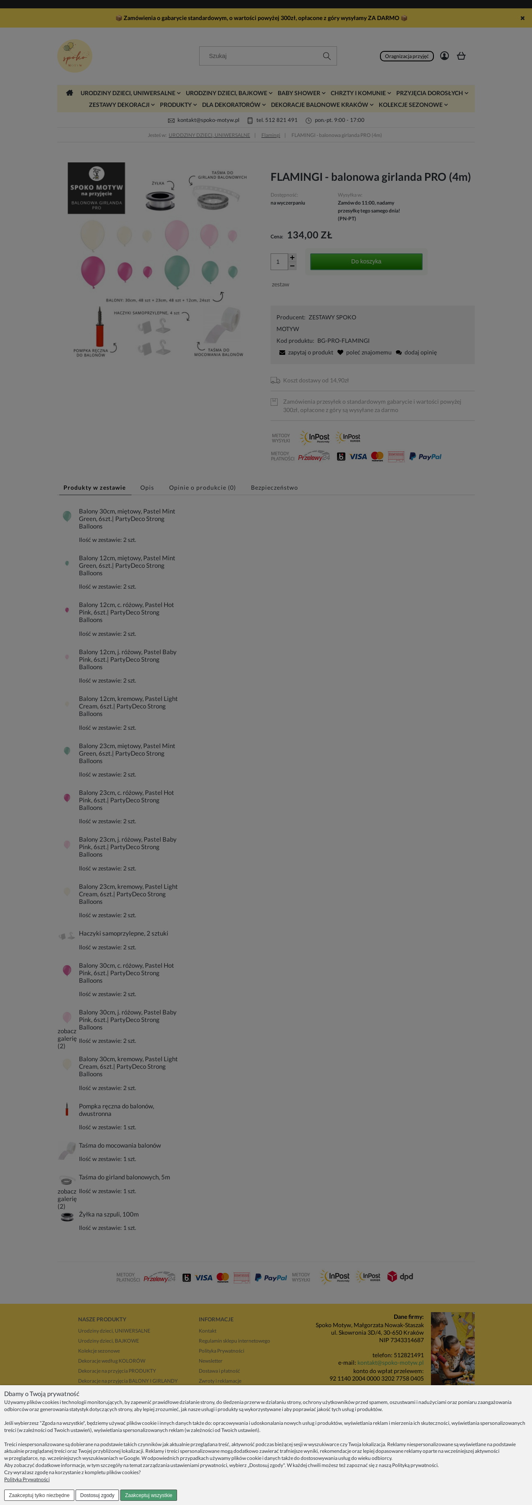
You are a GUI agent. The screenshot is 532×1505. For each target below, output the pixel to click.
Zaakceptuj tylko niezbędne (39, 1495)
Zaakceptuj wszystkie (148, 1495)
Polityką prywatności (415, 1465)
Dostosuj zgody (97, 1495)
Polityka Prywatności (27, 1479)
